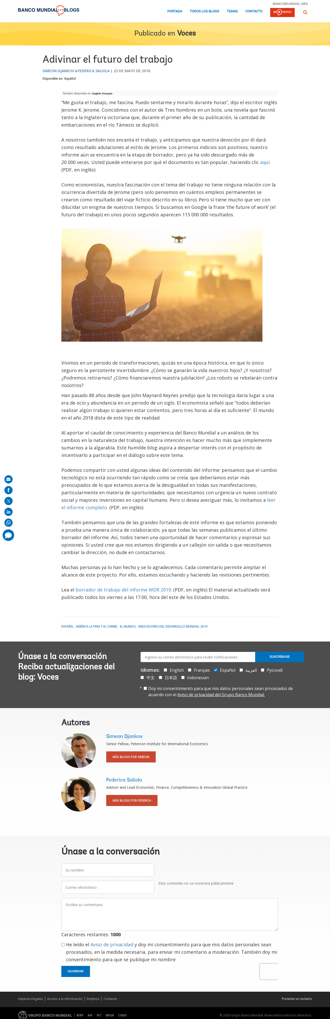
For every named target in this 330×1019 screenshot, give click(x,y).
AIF (90, 1015)
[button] (305, 12)
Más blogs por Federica (132, 800)
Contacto (253, 11)
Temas (232, 11)
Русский (275, 670)
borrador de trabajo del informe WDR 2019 (123, 590)
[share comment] (8, 535)
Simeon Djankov (58, 71)
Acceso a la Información (64, 999)
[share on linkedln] (8, 512)
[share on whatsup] (8, 523)
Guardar (76, 971)
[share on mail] (8, 479)
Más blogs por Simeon (131, 757)
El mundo (128, 626)
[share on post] (8, 501)
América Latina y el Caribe (96, 626)
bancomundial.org (290, 3)
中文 (150, 677)
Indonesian (198, 677)
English (96, 93)
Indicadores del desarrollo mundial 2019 (173, 626)
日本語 (171, 677)
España (67, 626)
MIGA (110, 1015)
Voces (186, 33)
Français (107, 93)
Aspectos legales (30, 999)
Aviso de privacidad (111, 944)
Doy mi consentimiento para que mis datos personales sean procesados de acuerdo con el (220, 691)
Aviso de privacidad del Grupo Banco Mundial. (221, 694)
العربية (251, 670)
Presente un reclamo (297, 999)
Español (70, 78)
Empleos (93, 999)
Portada (174, 11)
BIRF (80, 1015)
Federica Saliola (94, 71)
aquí (265, 162)
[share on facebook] (8, 490)
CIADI (122, 1015)
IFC (99, 1015)
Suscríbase (279, 657)
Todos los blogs (204, 11)
